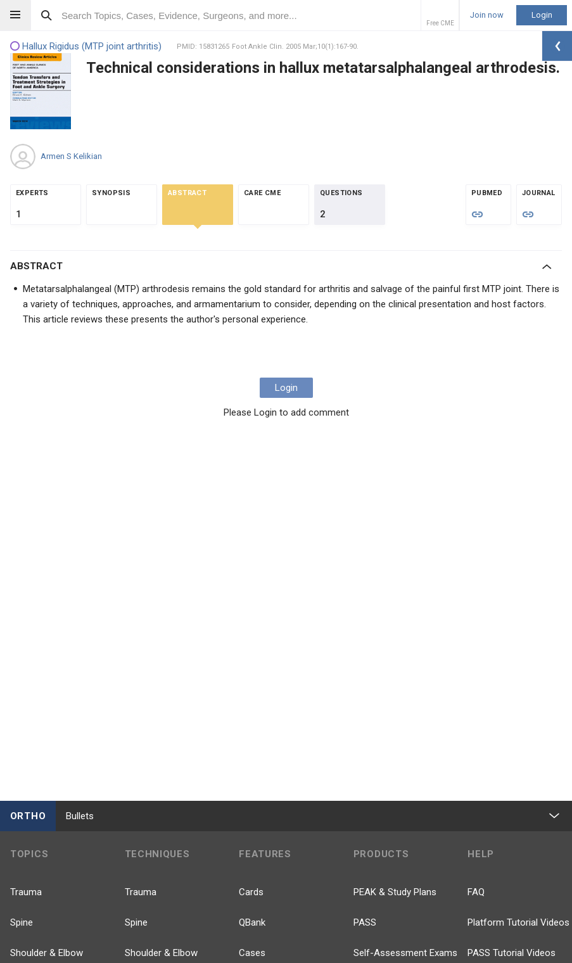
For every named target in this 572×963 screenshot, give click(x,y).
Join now (487, 15)
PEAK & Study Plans (394, 892)
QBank (252, 922)
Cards (251, 892)
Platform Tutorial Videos (518, 922)
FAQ (476, 892)
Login (541, 15)
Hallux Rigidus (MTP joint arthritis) (86, 46)
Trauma (26, 892)
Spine (21, 922)
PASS (364, 922)
